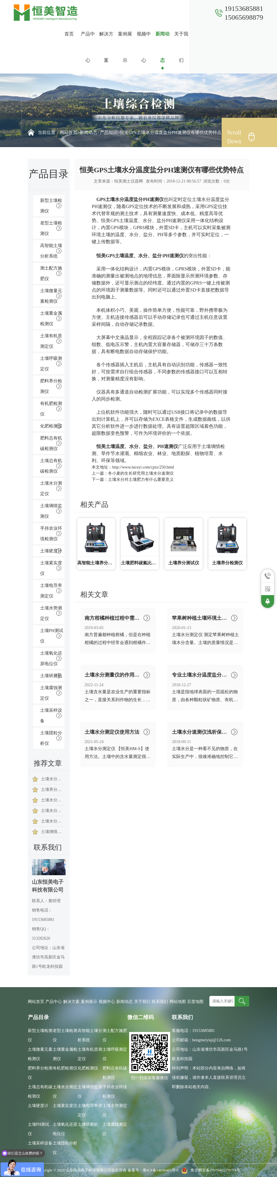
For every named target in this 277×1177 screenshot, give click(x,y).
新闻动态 (162, 47)
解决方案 (106, 47)
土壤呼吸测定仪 (51, 363)
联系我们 (200, 47)
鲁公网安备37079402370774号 (209, 1170)
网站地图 (178, 1001)
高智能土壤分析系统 (51, 250)
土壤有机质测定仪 (51, 341)
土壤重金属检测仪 (51, 318)
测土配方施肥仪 (51, 273)
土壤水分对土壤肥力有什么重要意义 (53, 800)
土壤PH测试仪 (51, 635)
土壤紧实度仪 (51, 568)
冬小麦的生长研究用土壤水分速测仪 (141, 473)
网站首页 (68, 132)
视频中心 (144, 47)
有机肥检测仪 (51, 408)
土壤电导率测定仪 (51, 590)
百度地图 (195, 1001)
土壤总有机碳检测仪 (51, 465)
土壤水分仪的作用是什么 (53, 821)
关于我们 (181, 47)
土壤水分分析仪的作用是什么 (53, 810)
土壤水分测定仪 (51, 488)
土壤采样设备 (51, 715)
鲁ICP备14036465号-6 (161, 1170)
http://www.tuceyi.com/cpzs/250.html (143, 467)
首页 (69, 33)
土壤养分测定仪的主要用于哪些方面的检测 (53, 789)
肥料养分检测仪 (51, 386)
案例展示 (125, 47)
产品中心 (88, 47)
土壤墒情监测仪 (51, 511)
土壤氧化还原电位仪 (51, 658)
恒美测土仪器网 (128, 181)
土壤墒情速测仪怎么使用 (53, 831)
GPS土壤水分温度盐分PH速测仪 (129, 199)
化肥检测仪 (51, 426)
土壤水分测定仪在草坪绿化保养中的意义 (53, 779)
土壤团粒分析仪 (51, 738)
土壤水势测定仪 (51, 613)
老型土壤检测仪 (51, 228)
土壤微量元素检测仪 (51, 296)
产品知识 (108, 132)
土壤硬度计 (51, 551)
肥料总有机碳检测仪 (51, 443)
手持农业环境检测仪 (51, 533)
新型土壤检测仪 (51, 205)
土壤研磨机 (51, 675)
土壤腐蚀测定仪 (51, 693)
